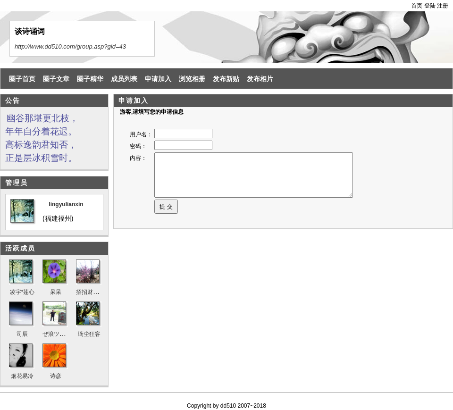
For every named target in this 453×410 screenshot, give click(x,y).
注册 (442, 5)
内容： (138, 158)
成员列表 (124, 79)
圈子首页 (22, 79)
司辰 (22, 334)
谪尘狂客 (89, 334)
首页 (416, 5)
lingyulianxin (66, 204)
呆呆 (55, 292)
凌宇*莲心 (22, 292)
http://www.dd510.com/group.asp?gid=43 (70, 46)
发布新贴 (226, 79)
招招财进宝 (90, 292)
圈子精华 (90, 79)
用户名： (141, 134)
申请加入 (158, 79)
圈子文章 (56, 79)
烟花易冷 (22, 376)
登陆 (430, 5)
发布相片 (260, 79)
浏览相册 (192, 79)
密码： (138, 146)
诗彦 (55, 376)
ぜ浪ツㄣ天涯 (59, 334)
